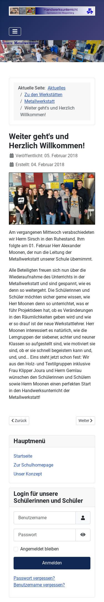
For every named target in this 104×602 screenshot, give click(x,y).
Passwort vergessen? (34, 578)
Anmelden (52, 562)
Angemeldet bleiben (39, 549)
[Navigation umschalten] (15, 31)
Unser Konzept (28, 474)
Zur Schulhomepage (33, 465)
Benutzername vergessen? (39, 585)
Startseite (23, 456)
